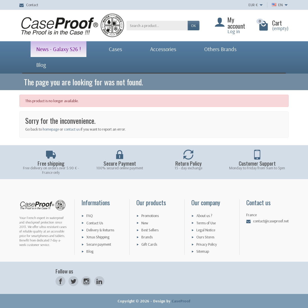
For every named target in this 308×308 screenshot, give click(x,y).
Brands (147, 236)
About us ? (204, 215)
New (144, 222)
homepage (51, 129)
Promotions (150, 215)
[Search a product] (157, 25)
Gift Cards (149, 244)
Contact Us (94, 222)
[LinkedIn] (99, 281)
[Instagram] (86, 281)
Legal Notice (205, 229)
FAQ (89, 215)
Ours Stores (205, 236)
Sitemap (202, 251)
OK (193, 25)
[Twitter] (73, 281)
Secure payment (98, 244)
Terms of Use (206, 222)
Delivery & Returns (100, 229)
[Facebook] (60, 281)
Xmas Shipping (97, 236)
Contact (28, 4)
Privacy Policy (206, 244)
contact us (72, 129)
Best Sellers (149, 229)
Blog (89, 251)
